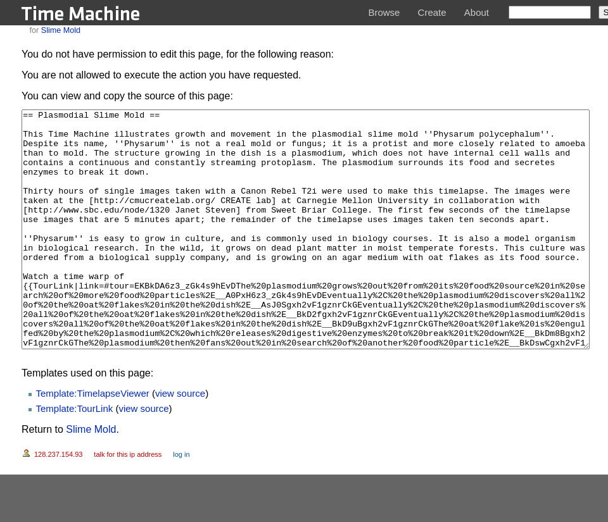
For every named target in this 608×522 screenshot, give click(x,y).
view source (180, 440)
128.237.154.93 (58, 502)
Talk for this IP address (128, 502)
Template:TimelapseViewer (92, 440)
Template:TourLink (74, 456)
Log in (181, 502)
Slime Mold (60, 30)
